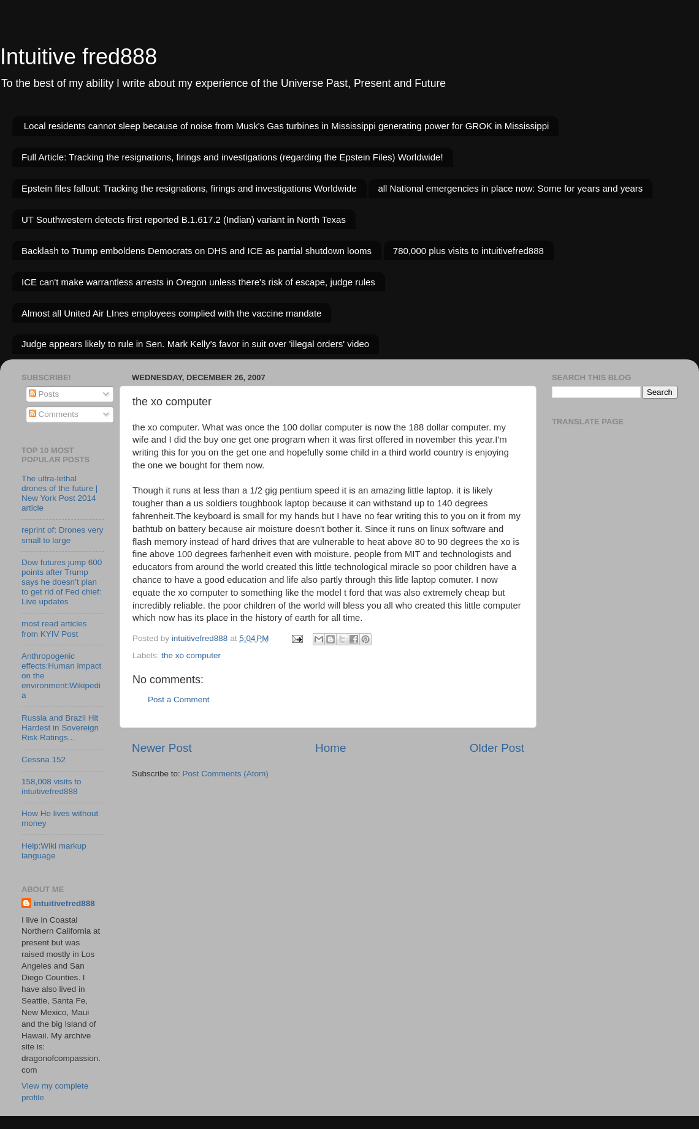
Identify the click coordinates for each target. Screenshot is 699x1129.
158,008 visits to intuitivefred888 (51, 786)
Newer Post (162, 747)
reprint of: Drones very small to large (62, 534)
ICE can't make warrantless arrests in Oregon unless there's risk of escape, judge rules (198, 282)
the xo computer (191, 655)
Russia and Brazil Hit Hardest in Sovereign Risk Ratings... (60, 727)
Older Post (497, 747)
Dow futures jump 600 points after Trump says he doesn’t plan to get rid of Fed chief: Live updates (61, 582)
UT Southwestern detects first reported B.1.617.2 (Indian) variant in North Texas (183, 219)
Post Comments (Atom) (226, 773)
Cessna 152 (43, 759)
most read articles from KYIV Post (54, 628)
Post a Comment (179, 699)
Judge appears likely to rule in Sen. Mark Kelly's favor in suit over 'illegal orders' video (195, 344)
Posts (44, 394)
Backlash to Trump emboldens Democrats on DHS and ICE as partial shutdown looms (196, 251)
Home (330, 747)
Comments (53, 414)
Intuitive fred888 (78, 56)
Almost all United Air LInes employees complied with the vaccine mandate (171, 313)
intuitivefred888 (64, 903)
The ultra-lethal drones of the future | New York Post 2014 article (59, 493)
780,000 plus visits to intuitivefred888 (468, 251)
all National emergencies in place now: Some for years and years (510, 188)
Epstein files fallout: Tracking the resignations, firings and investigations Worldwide (189, 188)
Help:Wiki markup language (53, 850)
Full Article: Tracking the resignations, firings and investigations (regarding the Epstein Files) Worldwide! (232, 157)
